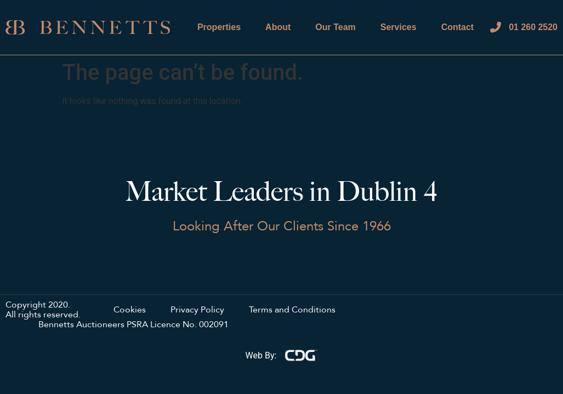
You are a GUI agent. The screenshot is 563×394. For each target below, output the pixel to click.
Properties (219, 27)
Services (398, 27)
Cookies (129, 310)
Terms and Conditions (292, 310)
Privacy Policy (197, 310)
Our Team (335, 27)
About (278, 27)
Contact (457, 27)
